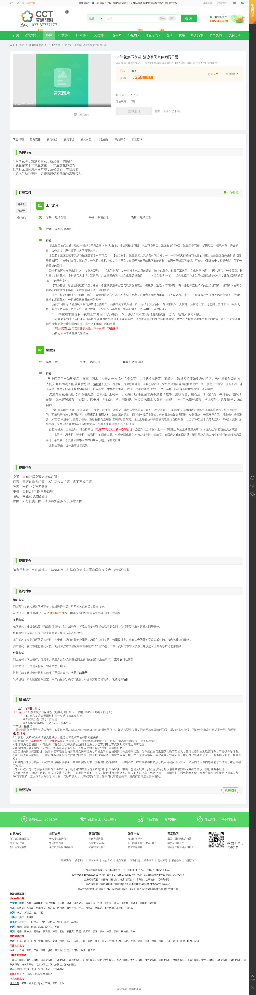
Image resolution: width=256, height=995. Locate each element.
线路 (49, 35)
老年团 (117, 35)
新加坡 (27, 931)
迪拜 (116, 903)
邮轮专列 (153, 35)
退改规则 (121, 101)
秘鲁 (66, 922)
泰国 (95, 931)
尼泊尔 (37, 931)
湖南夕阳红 (70, 964)
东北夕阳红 (221, 959)
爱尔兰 (48, 926)
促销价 (124, 78)
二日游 (74, 950)
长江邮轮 (27, 974)
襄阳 (28, 950)
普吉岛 (51, 907)
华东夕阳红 (136, 959)
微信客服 (121, 860)
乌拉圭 (74, 922)
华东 (69, 941)
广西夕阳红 (89, 959)
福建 (182, 941)
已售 (210, 74)
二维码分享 (81, 114)
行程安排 (35, 139)
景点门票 (234, 35)
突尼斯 (152, 903)
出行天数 (121, 95)
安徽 (54, 941)
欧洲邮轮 (47, 974)
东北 (125, 941)
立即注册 (30, 3)
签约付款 (86, 139)
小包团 (134, 35)
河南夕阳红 (150, 959)
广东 (19, 941)
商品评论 (120, 139)
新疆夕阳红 (179, 959)
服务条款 (176, 860)
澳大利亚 (38, 912)
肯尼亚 (108, 903)
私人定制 (197, 35)
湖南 (140, 941)
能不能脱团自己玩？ (20, 838)
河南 (83, 941)
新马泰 (46, 931)
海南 (161, 941)
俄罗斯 (86, 931)
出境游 (64, 35)
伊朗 (116, 931)
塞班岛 (98, 907)
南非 (21, 903)
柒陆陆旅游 (135, 989)
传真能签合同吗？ (58, 838)
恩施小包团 (30, 969)
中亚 (109, 931)
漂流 (43, 950)
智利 (59, 922)
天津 (132, 941)
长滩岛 (20, 907)
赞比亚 (143, 903)
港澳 (147, 941)
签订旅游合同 (56, 843)
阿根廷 (51, 922)
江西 (118, 941)
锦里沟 (50, 350)
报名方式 (93, 860)
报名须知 (103, 139)
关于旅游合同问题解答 (61, 847)
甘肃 (111, 941)
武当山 (58, 950)
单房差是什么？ (176, 843)
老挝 (62, 931)
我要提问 (230, 790)
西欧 (26, 926)
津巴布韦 (50, 903)
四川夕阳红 (75, 959)
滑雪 (66, 950)
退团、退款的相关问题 (179, 838)
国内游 (82, 35)
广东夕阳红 (61, 959)
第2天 (21, 210)
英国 (19, 926)
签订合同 (54, 833)
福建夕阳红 (122, 959)
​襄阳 (54, 983)
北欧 (40, 926)
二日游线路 (54, 45)
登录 (21, 3)
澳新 (19, 912)
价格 (122, 70)
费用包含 (52, 139)
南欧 (33, 926)
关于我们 (80, 860)
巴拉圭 (34, 922)
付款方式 (15, 833)
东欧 (57, 926)
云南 (76, 941)
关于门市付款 (17, 843)
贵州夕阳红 (207, 959)
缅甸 (102, 931)
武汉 (24, 983)
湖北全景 (14, 983)
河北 (62, 941)
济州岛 (60, 907)
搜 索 (188, 18)
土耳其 (60, 903)
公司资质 (215, 35)
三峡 (162, 18)
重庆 (104, 941)
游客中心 (133, 833)
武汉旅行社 (83, 889)
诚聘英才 (190, 860)
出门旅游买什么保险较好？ (142, 843)
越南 (19, 931)
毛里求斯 (109, 907)
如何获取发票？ (97, 847)
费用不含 (69, 139)
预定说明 (173, 833)
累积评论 (231, 74)
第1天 (21, 204)
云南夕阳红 (236, 959)
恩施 (50, 950)
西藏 (154, 941)
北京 (97, 941)
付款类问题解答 (18, 847)
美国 (21, 917)
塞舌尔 (119, 907)
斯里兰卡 (71, 907)
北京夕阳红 (42, 964)
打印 (21, 217)
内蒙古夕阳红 (17, 959)
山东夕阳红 (32, 959)
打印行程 (231, 192)
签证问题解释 (135, 847)
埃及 (69, 903)
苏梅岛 (30, 907)
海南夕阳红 (28, 964)
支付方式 (107, 860)
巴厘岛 (89, 907)
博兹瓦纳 (90, 903)
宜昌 (47, 983)
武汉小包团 (58, 969)
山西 (189, 941)
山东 (47, 941)
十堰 (62, 983)
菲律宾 (70, 931)
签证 (170, 35)
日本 (132, 931)
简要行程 (18, 139)
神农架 (91, 950)
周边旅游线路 (36, 45)
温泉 (172, 18)
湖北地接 (32, 35)
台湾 (12, 941)
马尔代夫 (40, 907)
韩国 (54, 931)
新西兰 (27, 912)
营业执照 (135, 860)
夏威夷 (30, 917)
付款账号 (162, 860)
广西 (33, 941)
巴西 (43, 922)
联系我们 (66, 860)
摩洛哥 (134, 903)
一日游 (20, 950)
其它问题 (94, 833)
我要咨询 (136, 139)
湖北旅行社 (101, 889)
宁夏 (168, 941)
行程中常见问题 (97, 843)
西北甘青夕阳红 (105, 959)
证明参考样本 (135, 838)
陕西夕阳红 (165, 959)
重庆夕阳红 (193, 959)
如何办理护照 (96, 838)
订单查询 (207, 3)
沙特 (99, 903)
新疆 (196, 941)
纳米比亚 (38, 903)
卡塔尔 (124, 903)
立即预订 (134, 111)
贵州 (175, 941)
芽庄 (80, 907)
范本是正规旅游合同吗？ (181, 847)
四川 (26, 941)
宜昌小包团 (44, 969)
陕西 (90, 941)
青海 (40, 941)
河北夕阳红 (56, 964)
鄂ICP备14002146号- (157, 884)
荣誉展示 (149, 860)
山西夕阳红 (46, 959)
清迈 (78, 931)
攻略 (182, 35)
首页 (16, 35)
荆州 (83, 950)
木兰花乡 (52, 205)
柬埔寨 (124, 931)
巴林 (28, 903)
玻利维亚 (24, 922)
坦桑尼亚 (78, 903)
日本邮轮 (37, 974)
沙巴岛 (129, 907)
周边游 (100, 35)
